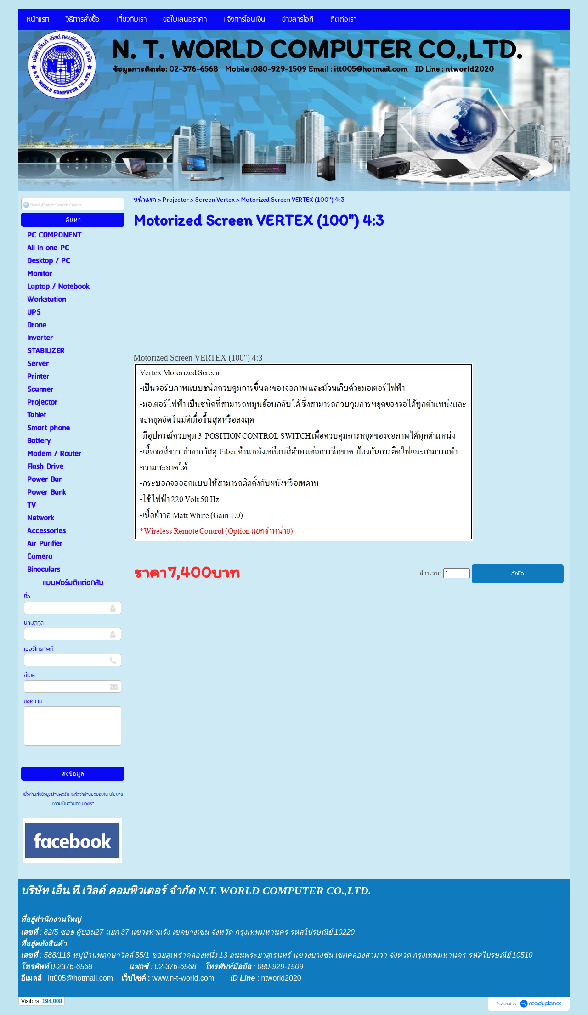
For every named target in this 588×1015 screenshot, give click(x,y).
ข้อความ (33, 701)
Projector (176, 199)
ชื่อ (27, 597)
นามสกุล (34, 623)
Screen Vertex (215, 199)
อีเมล (29, 675)
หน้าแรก (144, 199)
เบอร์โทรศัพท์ (38, 649)
